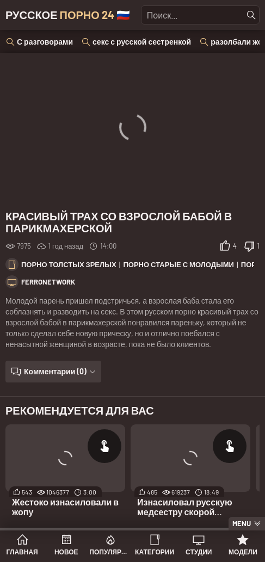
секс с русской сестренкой (142, 41)
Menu (241, 523)
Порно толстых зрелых (68, 264)
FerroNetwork (48, 282)
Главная (22, 551)
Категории (154, 551)
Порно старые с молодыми (178, 264)
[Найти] (251, 15)
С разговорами (45, 41)
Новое (66, 551)
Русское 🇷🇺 (67, 14)
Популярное (110, 551)
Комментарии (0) (55, 371)
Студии (199, 551)
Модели (243, 551)
